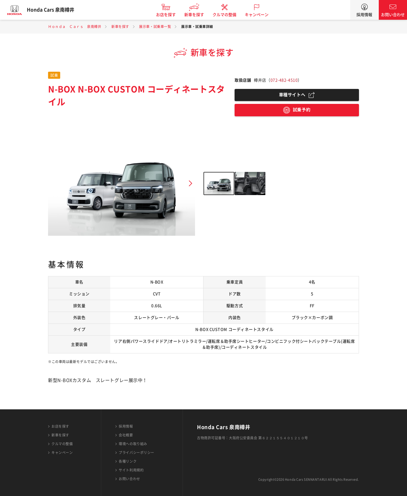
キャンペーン (261, 15)
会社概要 (126, 435)
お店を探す (170, 15)
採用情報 (364, 15)
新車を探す (199, 15)
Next (190, 184)
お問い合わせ (393, 15)
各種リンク (128, 461)
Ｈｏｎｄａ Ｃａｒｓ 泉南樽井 (74, 26)
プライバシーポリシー (136, 452)
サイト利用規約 (131, 470)
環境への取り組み (133, 443)
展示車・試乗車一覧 (155, 26)
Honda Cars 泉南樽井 (55, 10)
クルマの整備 (229, 15)
